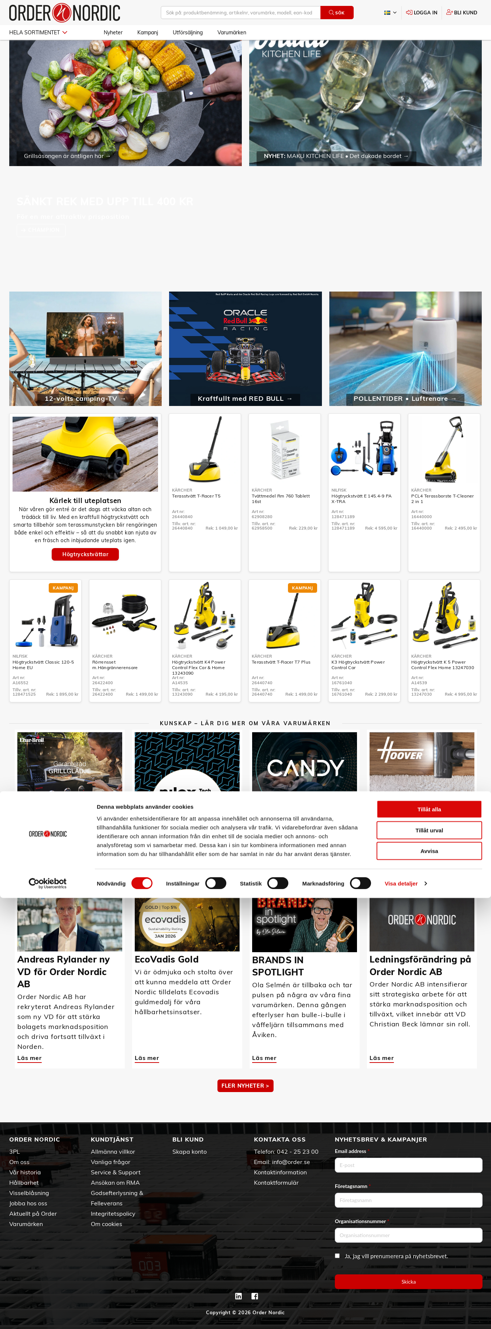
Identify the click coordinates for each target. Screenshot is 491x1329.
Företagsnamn (353, 1186)
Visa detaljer (401, 1314)
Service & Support (116, 1172)
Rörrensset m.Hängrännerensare (115, 686)
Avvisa (429, 1282)
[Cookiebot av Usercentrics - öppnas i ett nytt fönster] (48, 1314)
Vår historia (25, 1172)
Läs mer (29, 842)
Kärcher (182, 511)
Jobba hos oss (28, 1203)
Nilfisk (339, 511)
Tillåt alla (429, 1240)
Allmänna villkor (113, 1151)
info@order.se (291, 1162)
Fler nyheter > (245, 1107)
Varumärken (231, 32)
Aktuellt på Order (33, 1213)
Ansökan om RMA (115, 1182)
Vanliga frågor (110, 1162)
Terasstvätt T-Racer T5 (196, 517)
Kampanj (147, 32)
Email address (352, 1151)
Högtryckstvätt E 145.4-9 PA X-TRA (362, 520)
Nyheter (113, 32)
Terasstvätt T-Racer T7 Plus (281, 683)
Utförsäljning (188, 32)
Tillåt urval (429, 1261)
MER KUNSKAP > (245, 869)
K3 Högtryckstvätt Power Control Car (358, 686)
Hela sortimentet (38, 32)
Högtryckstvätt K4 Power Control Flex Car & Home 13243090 (198, 689)
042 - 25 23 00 (298, 1151)
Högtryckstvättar (85, 575)
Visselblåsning (29, 1193)
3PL (14, 1151)
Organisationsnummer (362, 1221)
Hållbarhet (24, 1182)
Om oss (19, 1162)
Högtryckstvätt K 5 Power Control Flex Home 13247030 (442, 686)
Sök (337, 13)
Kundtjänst (112, 1139)
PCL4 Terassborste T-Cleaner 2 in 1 (442, 520)
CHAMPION (44, 251)
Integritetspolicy (113, 1213)
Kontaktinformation (280, 1172)
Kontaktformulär (276, 1182)
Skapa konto (189, 1151)
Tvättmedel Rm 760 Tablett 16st (281, 520)
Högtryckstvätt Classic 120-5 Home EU (43, 686)
